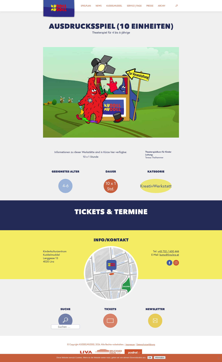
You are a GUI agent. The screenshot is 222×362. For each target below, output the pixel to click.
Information (159, 357)
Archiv (161, 5)
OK (150, 357)
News (99, 5)
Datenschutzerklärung (145, 344)
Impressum (130, 344)
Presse (149, 5)
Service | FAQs (134, 5)
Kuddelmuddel (114, 5)
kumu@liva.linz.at (169, 254)
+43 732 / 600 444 (168, 251)
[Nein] (218, 358)
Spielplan (86, 5)
